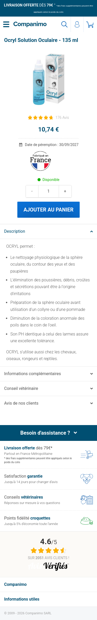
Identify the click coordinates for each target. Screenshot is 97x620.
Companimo (15, 584)
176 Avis (62, 117)
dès (28, 5)
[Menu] (6, 24)
